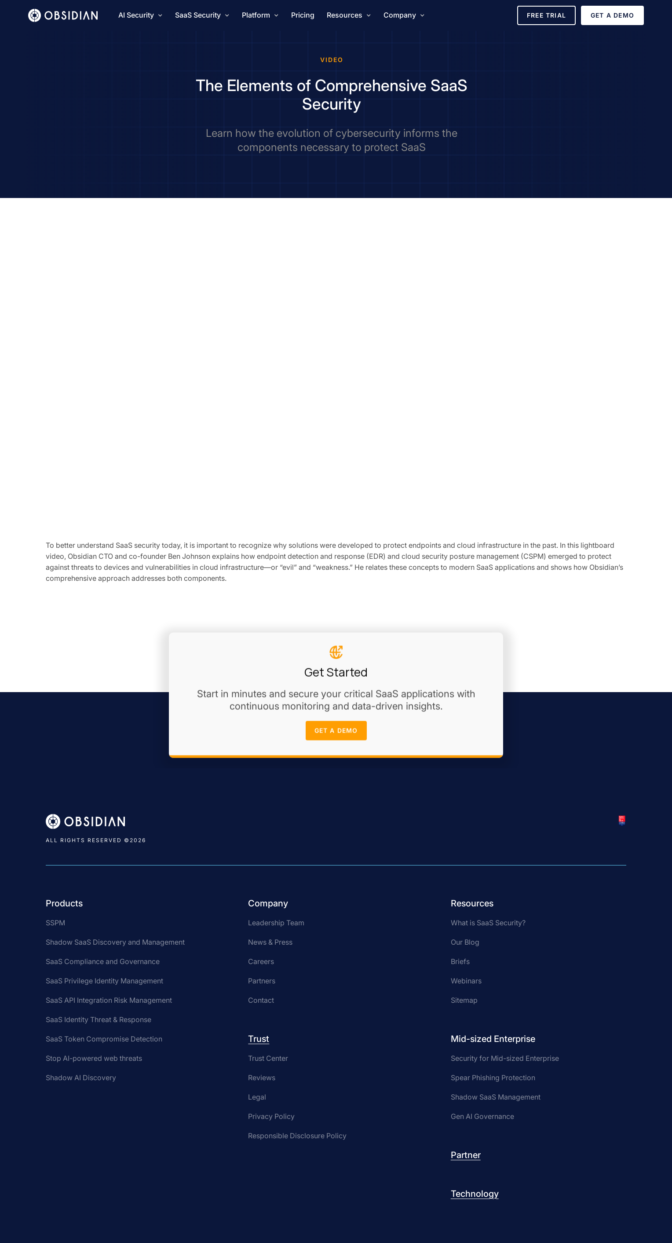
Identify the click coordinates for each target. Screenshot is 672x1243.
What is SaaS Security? (488, 922)
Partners (261, 980)
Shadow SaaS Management (496, 1097)
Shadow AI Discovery (81, 1077)
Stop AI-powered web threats (94, 1058)
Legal (257, 1097)
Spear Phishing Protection (493, 1077)
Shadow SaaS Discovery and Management (115, 942)
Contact (261, 1000)
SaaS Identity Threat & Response (98, 1019)
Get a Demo (612, 15)
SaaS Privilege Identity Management (104, 980)
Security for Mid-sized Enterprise (505, 1058)
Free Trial (546, 15)
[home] (63, 15)
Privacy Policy (271, 1116)
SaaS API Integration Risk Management (109, 1000)
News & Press (270, 942)
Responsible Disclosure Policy (297, 1135)
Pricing (302, 15)
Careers (261, 961)
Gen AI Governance (482, 1116)
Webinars (466, 980)
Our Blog (465, 942)
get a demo (336, 732)
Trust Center (268, 1058)
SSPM (55, 922)
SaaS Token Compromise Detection (104, 1038)
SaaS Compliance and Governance (103, 961)
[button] (140, 15)
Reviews (261, 1077)
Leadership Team (276, 922)
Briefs (460, 961)
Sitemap (464, 1000)
